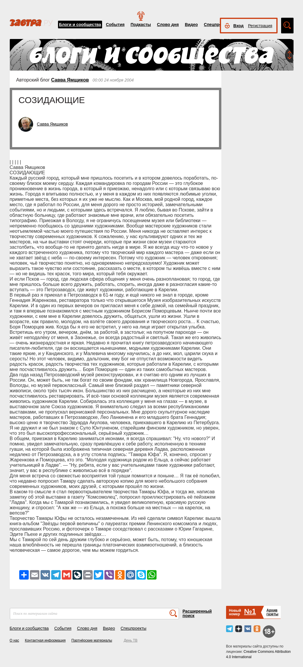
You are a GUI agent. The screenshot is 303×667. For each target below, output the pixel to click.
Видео (191, 24)
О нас (14, 640)
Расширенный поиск (197, 613)
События (115, 24)
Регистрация (260, 25)
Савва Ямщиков (70, 79)
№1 (250, 611)
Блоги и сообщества (80, 24)
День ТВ (130, 640)
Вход (238, 25)
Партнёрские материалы (91, 640)
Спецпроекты (218, 24)
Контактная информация (45, 640)
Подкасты (140, 24)
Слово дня (168, 24)
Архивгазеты (272, 612)
